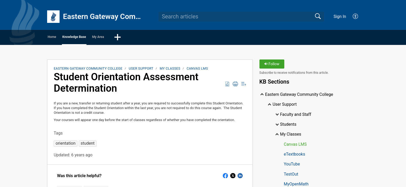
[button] (170, 38)
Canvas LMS (197, 70)
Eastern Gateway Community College (88, 70)
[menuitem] (352, 16)
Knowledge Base (100, 37)
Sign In (340, 16)
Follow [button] (271, 65)
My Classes (170, 70)
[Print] (235, 85)
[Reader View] (243, 85)
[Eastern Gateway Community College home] (53, 16)
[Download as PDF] (227, 85)
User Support (141, 70)
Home (61, 37)
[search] (241, 17)
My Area (142, 37)
